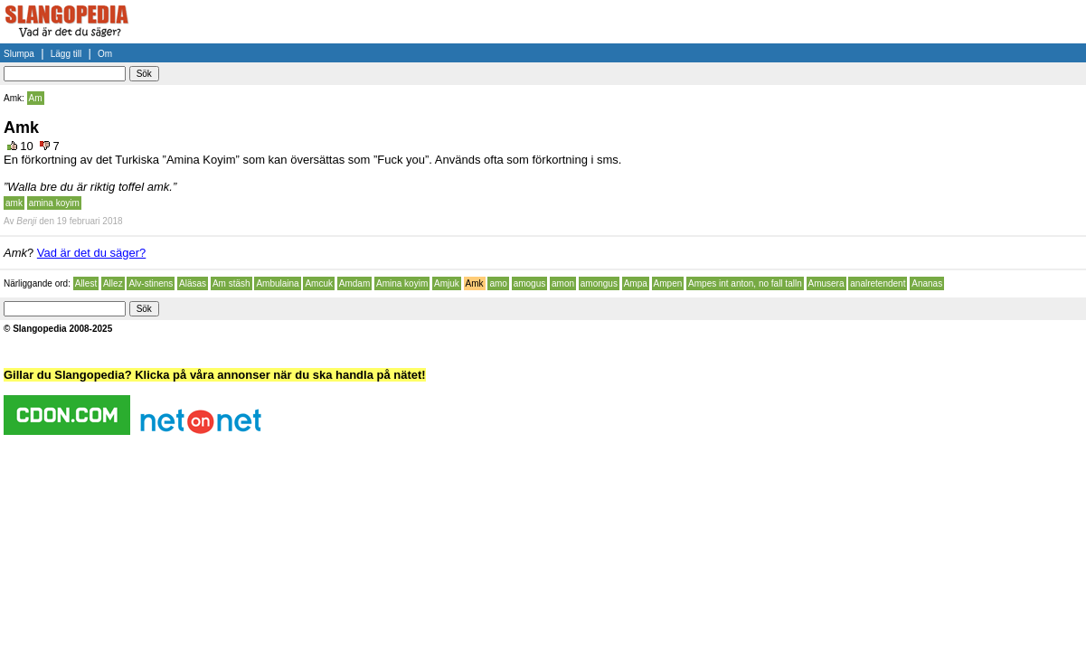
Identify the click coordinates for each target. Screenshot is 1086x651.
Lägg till (66, 54)
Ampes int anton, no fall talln (745, 283)
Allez (113, 283)
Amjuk (446, 283)
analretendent (877, 283)
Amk (475, 283)
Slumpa (19, 54)
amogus (530, 283)
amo (497, 283)
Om (105, 54)
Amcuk (319, 283)
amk (14, 203)
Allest (86, 283)
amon (563, 283)
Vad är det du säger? (91, 252)
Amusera (826, 283)
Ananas (926, 283)
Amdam (354, 283)
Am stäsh (231, 283)
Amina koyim (402, 283)
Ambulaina (277, 283)
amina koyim (54, 203)
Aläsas (192, 283)
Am (35, 98)
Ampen (668, 283)
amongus (599, 283)
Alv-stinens (150, 283)
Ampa (635, 283)
